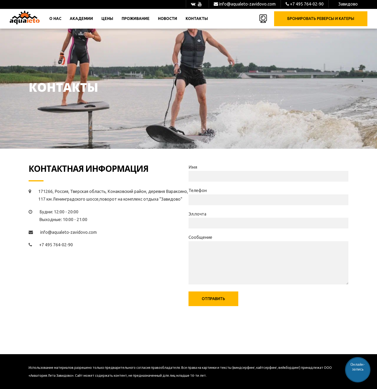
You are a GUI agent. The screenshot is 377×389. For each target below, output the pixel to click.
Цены (107, 18)
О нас (55, 18)
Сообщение (200, 237)
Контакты (197, 18)
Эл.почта (197, 213)
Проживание (136, 18)
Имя (192, 167)
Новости (167, 18)
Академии (81, 18)
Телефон (197, 190)
